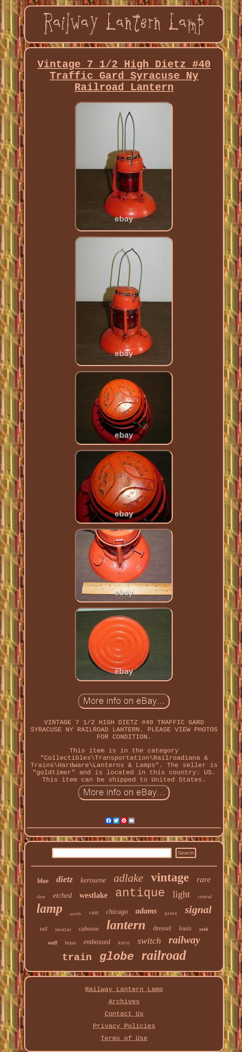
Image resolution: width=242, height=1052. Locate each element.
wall (52, 943)
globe (116, 956)
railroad (163, 955)
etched (62, 895)
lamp (49, 908)
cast (93, 912)
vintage (170, 877)
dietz (64, 879)
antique (140, 893)
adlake (128, 878)
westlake (93, 895)
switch (149, 941)
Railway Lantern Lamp (124, 989)
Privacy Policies (124, 1026)
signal (198, 909)
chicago (117, 911)
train (77, 957)
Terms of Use (124, 1038)
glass (170, 913)
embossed (96, 942)
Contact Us (123, 1014)
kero (124, 943)
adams (146, 910)
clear (40, 896)
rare (204, 879)
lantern (126, 925)
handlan (63, 930)
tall (43, 929)
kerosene (93, 880)
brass (70, 943)
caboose (89, 928)
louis (185, 928)
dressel (162, 928)
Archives (124, 1001)
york (203, 929)
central (205, 896)
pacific (75, 913)
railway (184, 940)
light (181, 894)
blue (43, 881)
